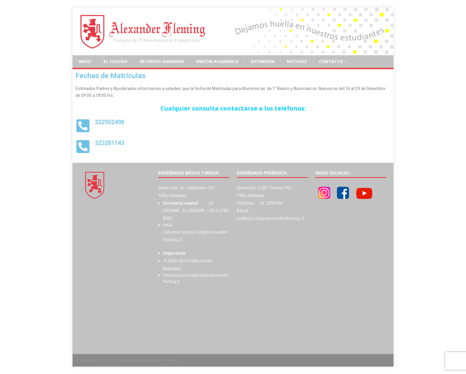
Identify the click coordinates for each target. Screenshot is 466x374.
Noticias (297, 61)
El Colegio (115, 61)
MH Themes (168, 360)
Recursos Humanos (162, 61)
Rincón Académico (217, 61)
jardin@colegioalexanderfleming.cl (270, 218)
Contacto (331, 61)
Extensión (263, 61)
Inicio (84, 61)
